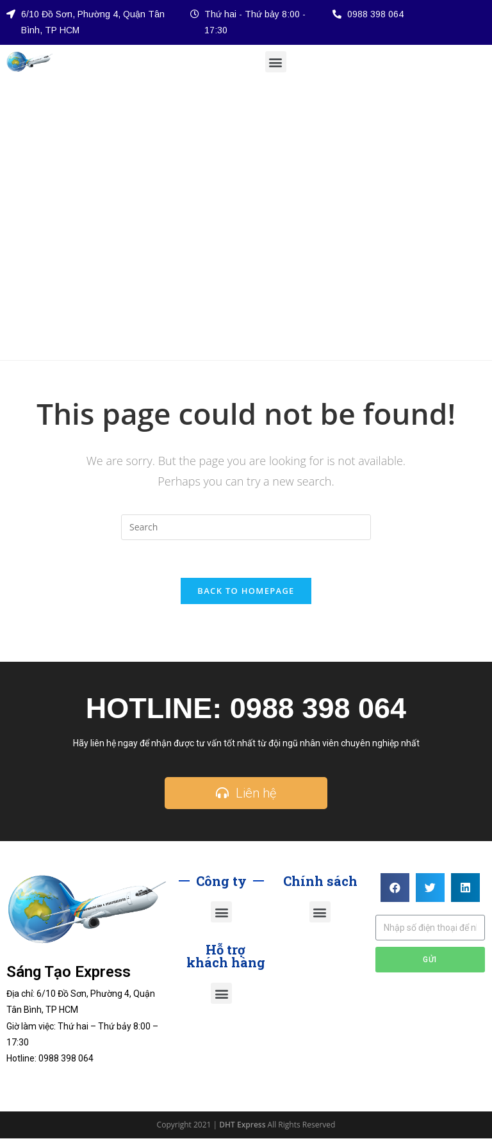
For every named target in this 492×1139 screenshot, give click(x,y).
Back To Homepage (245, 591)
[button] (275, 61)
